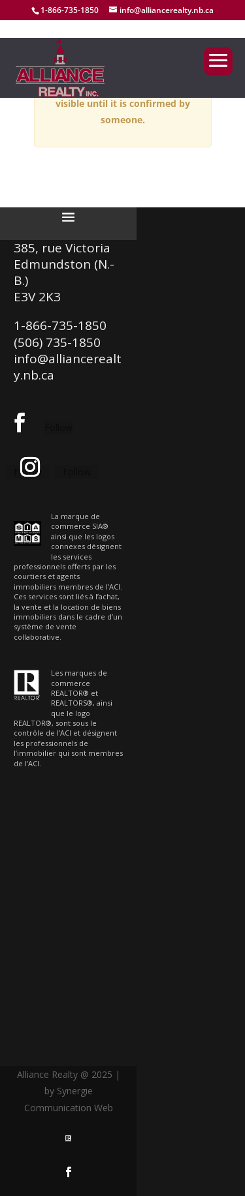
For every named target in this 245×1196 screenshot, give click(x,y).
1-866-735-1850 (70, 10)
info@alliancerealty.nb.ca (68, 366)
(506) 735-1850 (57, 342)
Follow (58, 427)
